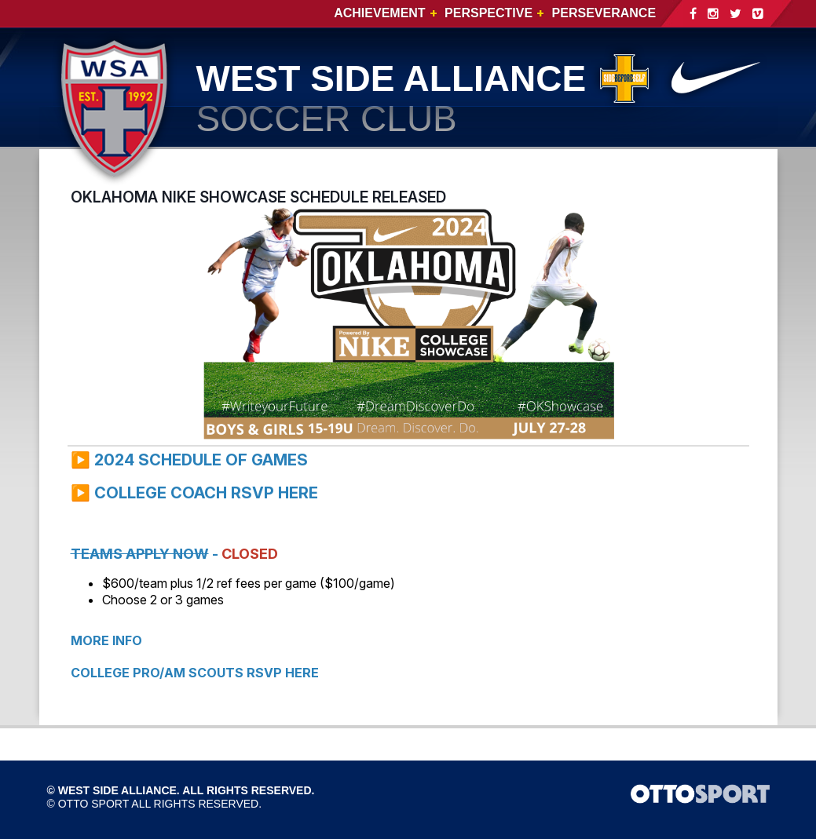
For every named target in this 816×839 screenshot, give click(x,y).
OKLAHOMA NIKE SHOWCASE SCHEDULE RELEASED (258, 197)
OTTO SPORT (94, 803)
